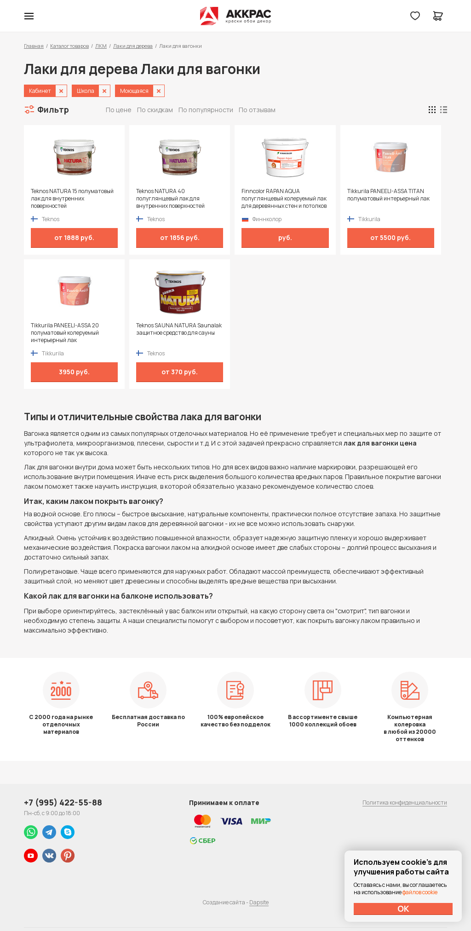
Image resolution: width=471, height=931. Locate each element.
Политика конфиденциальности (404, 802)
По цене (119, 109)
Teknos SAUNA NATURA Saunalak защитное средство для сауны (179, 329)
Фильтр (53, 109)
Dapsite (259, 902)
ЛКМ (101, 45)
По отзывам (257, 109)
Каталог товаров (69, 45)
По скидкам (155, 109)
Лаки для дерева (133, 45)
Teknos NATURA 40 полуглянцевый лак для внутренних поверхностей (170, 199)
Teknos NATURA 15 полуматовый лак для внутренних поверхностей (72, 199)
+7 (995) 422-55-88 (63, 802)
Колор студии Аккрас (235, 16)
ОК (403, 908)
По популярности (205, 109)
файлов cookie (419, 892)
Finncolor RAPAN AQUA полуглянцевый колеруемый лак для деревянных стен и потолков (284, 199)
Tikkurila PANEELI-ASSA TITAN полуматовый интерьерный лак (388, 195)
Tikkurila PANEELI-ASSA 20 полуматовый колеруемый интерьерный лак (65, 333)
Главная (34, 45)
